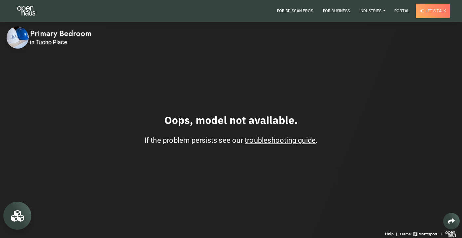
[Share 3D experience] (451, 221)
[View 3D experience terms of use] (406, 233)
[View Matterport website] (425, 233)
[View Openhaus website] (448, 233)
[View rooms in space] (17, 216)
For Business (336, 11)
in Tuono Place (48, 42)
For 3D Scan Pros (295, 11)
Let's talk (433, 11)
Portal (401, 11)
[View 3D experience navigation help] (391, 233)
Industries (371, 11)
